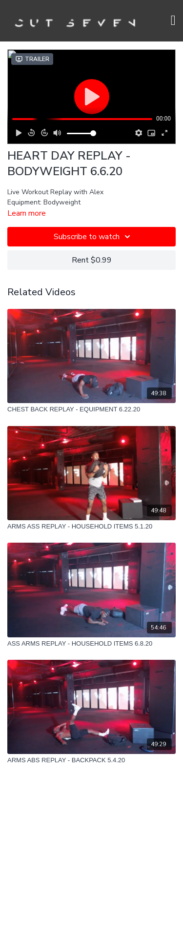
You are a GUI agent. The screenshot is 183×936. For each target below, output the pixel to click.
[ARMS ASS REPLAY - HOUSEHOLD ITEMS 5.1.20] (91, 526)
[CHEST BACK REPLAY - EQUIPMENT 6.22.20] (91, 409)
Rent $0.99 (92, 260)
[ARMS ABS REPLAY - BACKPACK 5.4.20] (91, 760)
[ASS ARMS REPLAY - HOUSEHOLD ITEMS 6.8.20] (91, 644)
